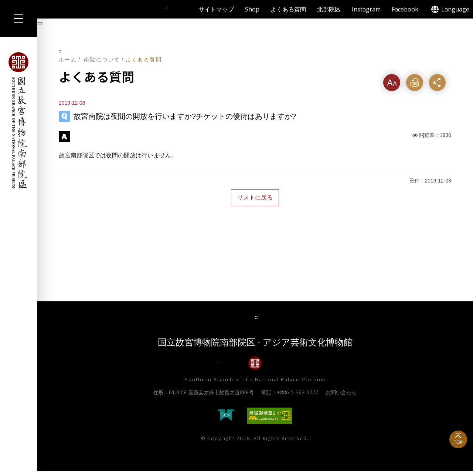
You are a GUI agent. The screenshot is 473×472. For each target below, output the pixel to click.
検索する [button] (181, 9)
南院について (102, 59)
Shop (252, 9)
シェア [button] (439, 83)
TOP (458, 442)
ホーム (68, 59)
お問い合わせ (341, 392)
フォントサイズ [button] (392, 86)
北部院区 (329, 9)
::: (60, 51)
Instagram (366, 9)
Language (455, 9)
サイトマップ (216, 9)
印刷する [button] (416, 86)
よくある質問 (288, 9)
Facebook (405, 9)
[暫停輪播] (40, 23)
